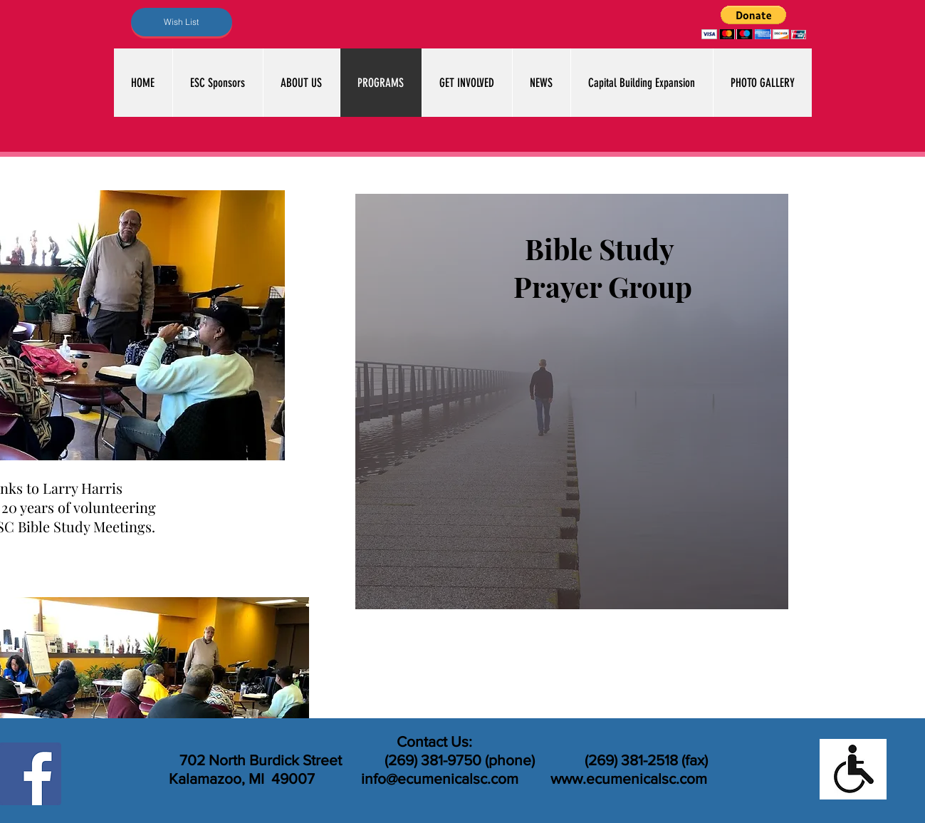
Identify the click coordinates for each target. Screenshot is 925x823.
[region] (571, 401)
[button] (753, 22)
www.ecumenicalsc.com (628, 778)
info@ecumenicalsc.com (439, 778)
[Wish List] (181, 22)
